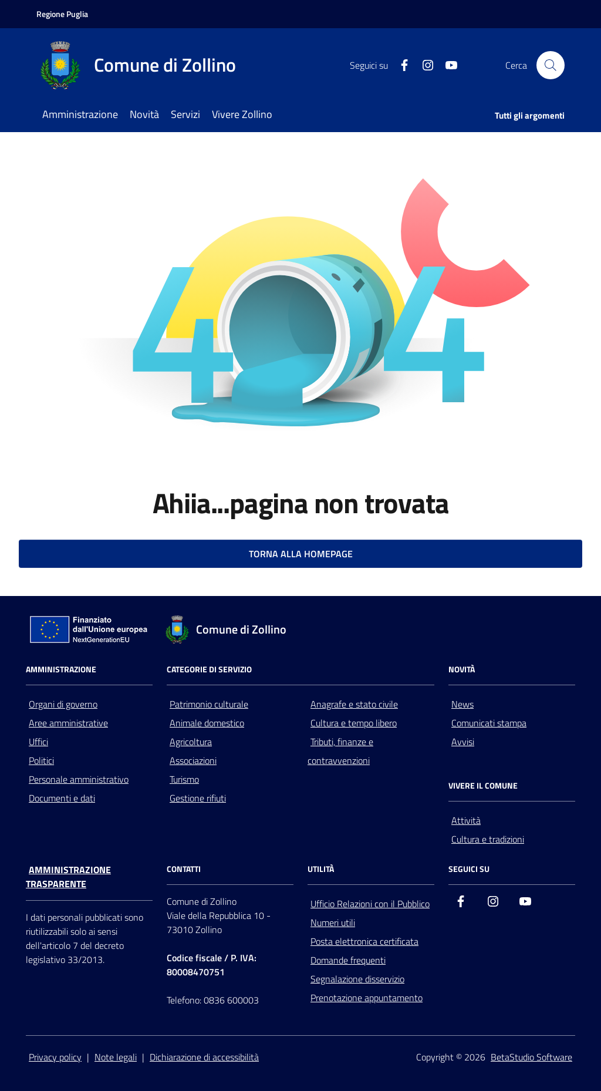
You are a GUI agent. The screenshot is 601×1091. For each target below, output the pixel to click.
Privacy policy (55, 1057)
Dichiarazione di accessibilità (204, 1057)
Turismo (184, 779)
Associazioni (193, 760)
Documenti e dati (62, 798)
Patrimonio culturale (209, 704)
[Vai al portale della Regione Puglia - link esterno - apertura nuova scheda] (62, 14)
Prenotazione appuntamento (366, 998)
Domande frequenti (348, 960)
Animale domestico (207, 723)
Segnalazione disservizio (357, 979)
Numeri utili (332, 922)
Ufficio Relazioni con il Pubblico (370, 904)
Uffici (38, 742)
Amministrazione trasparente (68, 877)
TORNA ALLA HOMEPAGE (301, 554)
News (462, 704)
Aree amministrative (68, 723)
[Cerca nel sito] (550, 65)
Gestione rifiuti (198, 798)
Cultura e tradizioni (487, 839)
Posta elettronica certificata (364, 941)
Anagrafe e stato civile (354, 704)
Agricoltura (191, 742)
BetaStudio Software (531, 1057)
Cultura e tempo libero (353, 723)
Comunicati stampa (488, 723)
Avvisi (462, 742)
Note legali (115, 1057)
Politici (41, 760)
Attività (466, 820)
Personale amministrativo (79, 779)
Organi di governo (63, 704)
